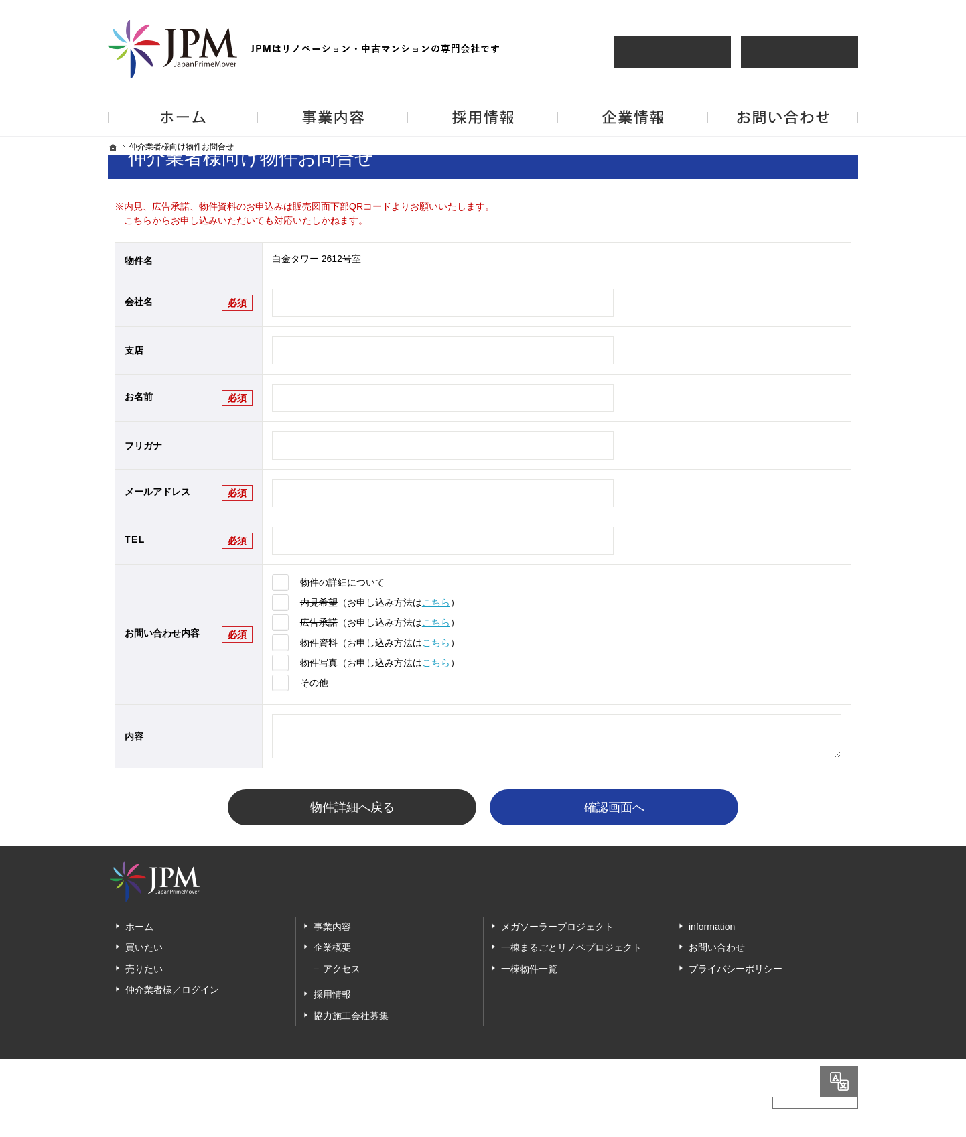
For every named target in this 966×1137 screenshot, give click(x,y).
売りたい (144, 968)
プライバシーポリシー (735, 968)
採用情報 (332, 995)
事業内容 (332, 926)
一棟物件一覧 (529, 968)
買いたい (144, 948)
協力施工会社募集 (351, 1015)
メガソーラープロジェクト (557, 926)
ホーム (139, 926)
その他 (314, 682)
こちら (436, 602)
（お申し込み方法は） (380, 602)
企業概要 (332, 948)
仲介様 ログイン (672, 52)
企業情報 (633, 117)
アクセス (341, 968)
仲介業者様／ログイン (172, 990)
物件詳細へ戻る (352, 807)
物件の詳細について (342, 582)
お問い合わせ (717, 948)
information (712, 926)
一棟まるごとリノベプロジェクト (571, 948)
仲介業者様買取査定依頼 (799, 52)
